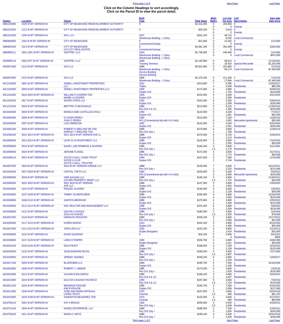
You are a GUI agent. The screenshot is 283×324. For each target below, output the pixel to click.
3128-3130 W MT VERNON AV (38, 245)
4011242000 (9, 89)
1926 (141, 240)
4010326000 (9, 223)
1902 (141, 100)
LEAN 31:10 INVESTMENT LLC (80, 140)
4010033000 (9, 251)
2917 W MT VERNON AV (35, 100)
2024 (277, 89)
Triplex (142, 86)
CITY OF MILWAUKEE (76, 41)
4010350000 (9, 183)
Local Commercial (243, 38)
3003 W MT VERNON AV (35, 112)
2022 (277, 200)
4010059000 (9, 146)
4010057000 (9, 166)
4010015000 (9, 274)
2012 (277, 177)
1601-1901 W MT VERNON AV (38, 52)
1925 (141, 228)
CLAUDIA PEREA (73, 117)
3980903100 (9, 46)
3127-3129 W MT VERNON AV (38, 240)
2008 (277, 263)
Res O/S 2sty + (147, 131)
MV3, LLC (69, 35)
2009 (277, 194)
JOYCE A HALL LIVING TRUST (80, 157)
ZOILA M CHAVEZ (73, 214)
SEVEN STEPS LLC (74, 100)
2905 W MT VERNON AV (35, 89)
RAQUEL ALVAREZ (74, 188)
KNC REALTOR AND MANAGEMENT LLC (86, 206)
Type (141, 21)
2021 (277, 166)
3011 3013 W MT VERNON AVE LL (82, 134)
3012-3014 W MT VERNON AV (38, 140)
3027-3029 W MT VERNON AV (38, 171)
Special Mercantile (243, 63)
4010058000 (9, 152)
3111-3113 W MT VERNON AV (38, 206)
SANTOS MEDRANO (75, 200)
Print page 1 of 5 (141, 3)
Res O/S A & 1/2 (147, 109)
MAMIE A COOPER (74, 97)
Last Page (274, 3)
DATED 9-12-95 (72, 160)
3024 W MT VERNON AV (35, 166)
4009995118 (9, 61)
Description (240, 21)
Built (141, 18)
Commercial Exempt (149, 43)
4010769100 (9, 314)
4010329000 (9, 257)
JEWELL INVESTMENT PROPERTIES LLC (87, 89)
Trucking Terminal (148, 63)
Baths (213, 21)
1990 (277, 52)
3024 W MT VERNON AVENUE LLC (83, 166)
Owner (67, 21)
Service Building (147, 72)
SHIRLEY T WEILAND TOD (78, 131)
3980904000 (9, 41)
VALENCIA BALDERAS (76, 274)
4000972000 (9, 77)
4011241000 (9, 95)
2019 (277, 66)
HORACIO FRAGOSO (75, 217)
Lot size (227, 18)
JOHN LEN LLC (72, 228)
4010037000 (9, 217)
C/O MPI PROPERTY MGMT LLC (81, 180)
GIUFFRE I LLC (72, 52)
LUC (236, 18)
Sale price (274, 21)
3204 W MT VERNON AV (35, 263)
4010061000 (9, 129)
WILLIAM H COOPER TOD (78, 95)
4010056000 (9, 177)
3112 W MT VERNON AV (35, 211)
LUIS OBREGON (73, 123)
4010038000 (9, 211)
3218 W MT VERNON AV (35, 280)
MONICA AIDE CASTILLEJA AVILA (82, 112)
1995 (277, 157)
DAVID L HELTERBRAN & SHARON (83, 146)
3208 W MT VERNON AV (35, 268)
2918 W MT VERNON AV (35, 106)
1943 (141, 52)
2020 (277, 106)
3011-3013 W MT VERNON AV (38, 134)
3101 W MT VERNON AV (35, 188)
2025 (277, 95)
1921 (141, 83)
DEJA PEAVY (71, 245)
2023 (277, 171)
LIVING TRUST (72, 294)
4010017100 (9, 263)
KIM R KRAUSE (72, 288)
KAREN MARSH (72, 223)
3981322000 (9, 29)
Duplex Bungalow (148, 231)
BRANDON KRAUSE (75, 285)
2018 (277, 268)
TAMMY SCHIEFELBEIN (77, 194)
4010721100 (9, 308)
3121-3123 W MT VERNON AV (38, 228)
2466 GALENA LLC (74, 177)
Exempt (238, 26)
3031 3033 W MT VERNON (78, 183)
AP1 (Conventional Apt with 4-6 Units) (159, 120)
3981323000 (9, 24)
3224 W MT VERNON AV (35, 285)
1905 (141, 89)
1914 (141, 223)
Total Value (201, 21)
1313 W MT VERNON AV (35, 46)
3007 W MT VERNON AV (35, 123)
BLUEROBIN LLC (73, 263)
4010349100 (9, 171)
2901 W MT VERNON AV (35, 83)
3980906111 (9, 52)
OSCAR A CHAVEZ (74, 211)
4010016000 (9, 268)
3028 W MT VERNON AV (35, 177)
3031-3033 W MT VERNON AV (38, 183)
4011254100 (9, 100)
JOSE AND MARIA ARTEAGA (79, 291)
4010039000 (9, 200)
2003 (277, 134)
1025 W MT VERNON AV (35, 24)
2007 (141, 35)
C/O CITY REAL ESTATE (77, 49)
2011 (277, 152)
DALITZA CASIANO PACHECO (80, 280)
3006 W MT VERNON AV (35, 117)
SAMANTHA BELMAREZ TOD (80, 297)
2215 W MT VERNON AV (35, 77)
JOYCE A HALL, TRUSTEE (78, 163)
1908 (141, 206)
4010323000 (9, 188)
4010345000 (9, 123)
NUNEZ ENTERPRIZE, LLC (78, 308)
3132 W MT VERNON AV (35, 251)
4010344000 (9, 112)
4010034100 (9, 245)
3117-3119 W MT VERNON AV (38, 223)
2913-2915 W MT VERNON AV (38, 95)
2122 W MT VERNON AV (35, 66)
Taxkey (7, 21)
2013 (277, 228)
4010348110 (9, 157)
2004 (277, 123)
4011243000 (9, 83)
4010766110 (9, 302)
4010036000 (9, 234)
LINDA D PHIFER (73, 240)
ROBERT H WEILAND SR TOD (80, 129)
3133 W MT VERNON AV (35, 257)
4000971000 (9, 66)
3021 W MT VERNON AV (35, 157)
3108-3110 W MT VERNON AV (38, 200)
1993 (277, 223)
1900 (277, 41)
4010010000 (9, 297)
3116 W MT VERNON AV (35, 217)
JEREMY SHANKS (74, 257)
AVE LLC (68, 185)
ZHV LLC (69, 66)
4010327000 (9, 228)
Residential (240, 86)
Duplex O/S (145, 92)
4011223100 (9, 106)
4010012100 (9, 285)
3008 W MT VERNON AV (35, 129)
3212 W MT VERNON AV (35, 274)
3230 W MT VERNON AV (35, 291)
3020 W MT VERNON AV (35, 152)
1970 (141, 291)
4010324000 (9, 194)
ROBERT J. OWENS (75, 268)
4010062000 (9, 117)
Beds (213, 18)
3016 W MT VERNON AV (35, 146)
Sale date (275, 18)
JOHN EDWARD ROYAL (77, 251)
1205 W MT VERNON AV (35, 35)
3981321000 (9, 35)
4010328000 (9, 240)
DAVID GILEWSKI (73, 234)
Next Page (232, 3)
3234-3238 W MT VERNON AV (38, 297)
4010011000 (9, 291)
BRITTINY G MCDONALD (77, 106)
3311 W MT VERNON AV (35, 314)
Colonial (143, 294)
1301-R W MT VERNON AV (36, 41)
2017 (277, 83)
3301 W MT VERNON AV (35, 302)
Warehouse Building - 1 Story (154, 38)
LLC (66, 86)
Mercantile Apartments (245, 120)
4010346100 (9, 134)
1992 (277, 46)
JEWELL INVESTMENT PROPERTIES (84, 83)
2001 (277, 61)
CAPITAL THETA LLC (75, 171)
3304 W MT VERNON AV (35, 308)
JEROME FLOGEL (74, 152)
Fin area (227, 21)
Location (26, 21)
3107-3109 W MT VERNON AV (38, 194)
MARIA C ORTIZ (72, 314)
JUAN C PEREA (72, 120)
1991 (277, 146)
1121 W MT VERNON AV (35, 29)
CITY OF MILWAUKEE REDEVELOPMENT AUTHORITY (94, 24)
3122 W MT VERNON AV (35, 234)
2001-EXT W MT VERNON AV (37, 61)
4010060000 (9, 140)
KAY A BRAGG (72, 302)
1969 (141, 61)
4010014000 (9, 280)
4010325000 (9, 206)
